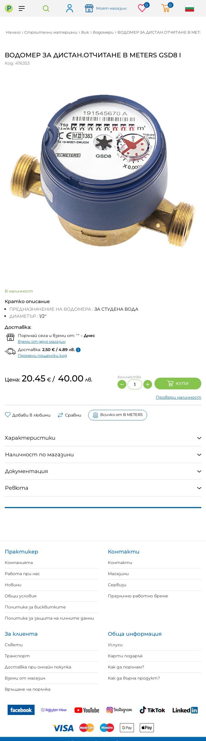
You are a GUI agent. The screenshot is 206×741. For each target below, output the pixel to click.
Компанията (19, 562)
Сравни (69, 415)
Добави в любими (27, 415)
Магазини (118, 573)
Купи (178, 383)
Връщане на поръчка (27, 689)
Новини (13, 584)
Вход (69, 9)
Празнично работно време (138, 596)
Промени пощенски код (42, 355)
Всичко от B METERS (118, 415)
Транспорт (17, 656)
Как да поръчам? (126, 667)
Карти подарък (125, 656)
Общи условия (20, 596)
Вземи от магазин (25, 678)
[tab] (103, 438)
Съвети (14, 644)
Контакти (120, 562)
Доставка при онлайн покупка (38, 667)
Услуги (115, 644)
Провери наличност (178, 397)
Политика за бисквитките (35, 607)
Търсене (46, 8)
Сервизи (117, 584)
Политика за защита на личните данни (49, 618)
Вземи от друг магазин (42, 341)
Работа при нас (22, 573)
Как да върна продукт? (134, 678)
